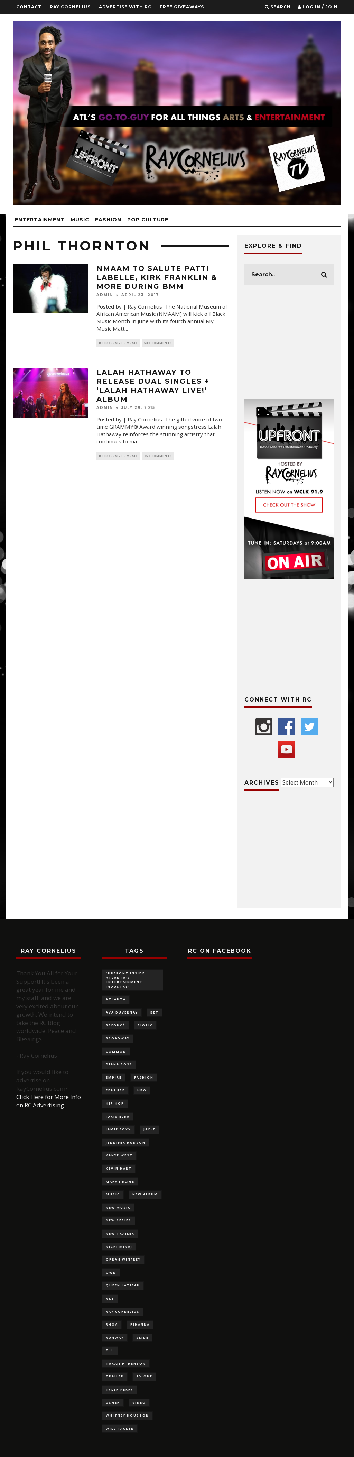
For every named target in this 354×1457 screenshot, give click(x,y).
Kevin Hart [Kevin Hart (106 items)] (119, 1168)
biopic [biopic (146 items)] (145, 1025)
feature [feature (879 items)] (115, 1090)
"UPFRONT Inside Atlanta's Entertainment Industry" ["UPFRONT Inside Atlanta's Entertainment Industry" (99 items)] (125, 980)
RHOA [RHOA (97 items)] (112, 1324)
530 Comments (158, 343)
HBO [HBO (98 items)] (142, 1090)
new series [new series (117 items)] (118, 1220)
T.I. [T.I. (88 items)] (110, 1350)
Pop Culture (147, 220)
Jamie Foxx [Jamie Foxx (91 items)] (118, 1129)
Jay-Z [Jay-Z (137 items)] (149, 1129)
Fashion (108, 220)
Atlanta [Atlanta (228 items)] (116, 999)
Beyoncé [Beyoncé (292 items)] (115, 1025)
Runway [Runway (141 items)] (115, 1337)
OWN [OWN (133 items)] (111, 1272)
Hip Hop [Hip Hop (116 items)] (115, 1103)
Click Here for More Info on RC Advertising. (48, 1101)
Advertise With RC (125, 6)
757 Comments (158, 456)
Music (80, 220)
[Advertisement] (289, 342)
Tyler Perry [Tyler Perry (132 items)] (119, 1389)
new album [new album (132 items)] (145, 1194)
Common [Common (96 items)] (116, 1051)
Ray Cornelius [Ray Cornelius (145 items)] (123, 1311)
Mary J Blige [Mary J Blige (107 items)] (120, 1181)
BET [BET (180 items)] (154, 1012)
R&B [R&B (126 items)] (110, 1298)
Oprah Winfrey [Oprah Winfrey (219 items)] (123, 1259)
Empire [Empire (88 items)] (114, 1077)
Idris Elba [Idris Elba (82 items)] (118, 1116)
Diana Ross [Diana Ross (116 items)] (119, 1064)
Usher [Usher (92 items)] (113, 1402)
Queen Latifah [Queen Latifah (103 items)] (123, 1285)
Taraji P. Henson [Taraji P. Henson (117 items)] (126, 1363)
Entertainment (40, 220)
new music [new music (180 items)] (118, 1207)
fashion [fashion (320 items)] (143, 1077)
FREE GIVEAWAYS (182, 6)
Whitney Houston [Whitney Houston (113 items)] (127, 1415)
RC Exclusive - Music (118, 343)
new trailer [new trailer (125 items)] (120, 1233)
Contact (28, 6)
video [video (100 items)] (139, 1402)
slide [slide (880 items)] (142, 1337)
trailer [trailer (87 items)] (115, 1376)
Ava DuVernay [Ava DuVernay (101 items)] (122, 1012)
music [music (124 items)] (113, 1194)
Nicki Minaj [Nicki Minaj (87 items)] (119, 1246)
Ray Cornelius (70, 6)
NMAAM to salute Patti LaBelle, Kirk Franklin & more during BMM (156, 277)
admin (104, 295)
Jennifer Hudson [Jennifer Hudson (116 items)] (126, 1142)
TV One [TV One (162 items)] (144, 1376)
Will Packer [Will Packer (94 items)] (120, 1428)
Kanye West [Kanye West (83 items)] (119, 1155)
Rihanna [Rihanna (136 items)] (140, 1324)
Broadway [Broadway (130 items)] (118, 1038)
